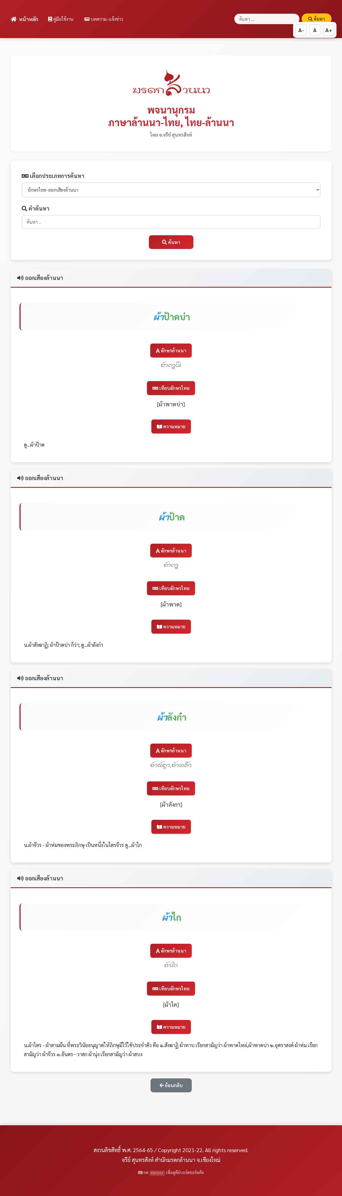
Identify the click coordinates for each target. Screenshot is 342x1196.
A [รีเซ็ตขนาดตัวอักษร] (315, 29)
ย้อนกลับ (171, 1085)
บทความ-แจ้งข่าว (103, 19)
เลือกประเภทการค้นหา (53, 175)
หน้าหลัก (24, 18)
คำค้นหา (35, 208)
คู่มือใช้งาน (60, 19)
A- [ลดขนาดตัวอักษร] (301, 29)
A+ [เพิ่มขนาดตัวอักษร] (328, 29)
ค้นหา (316, 19)
